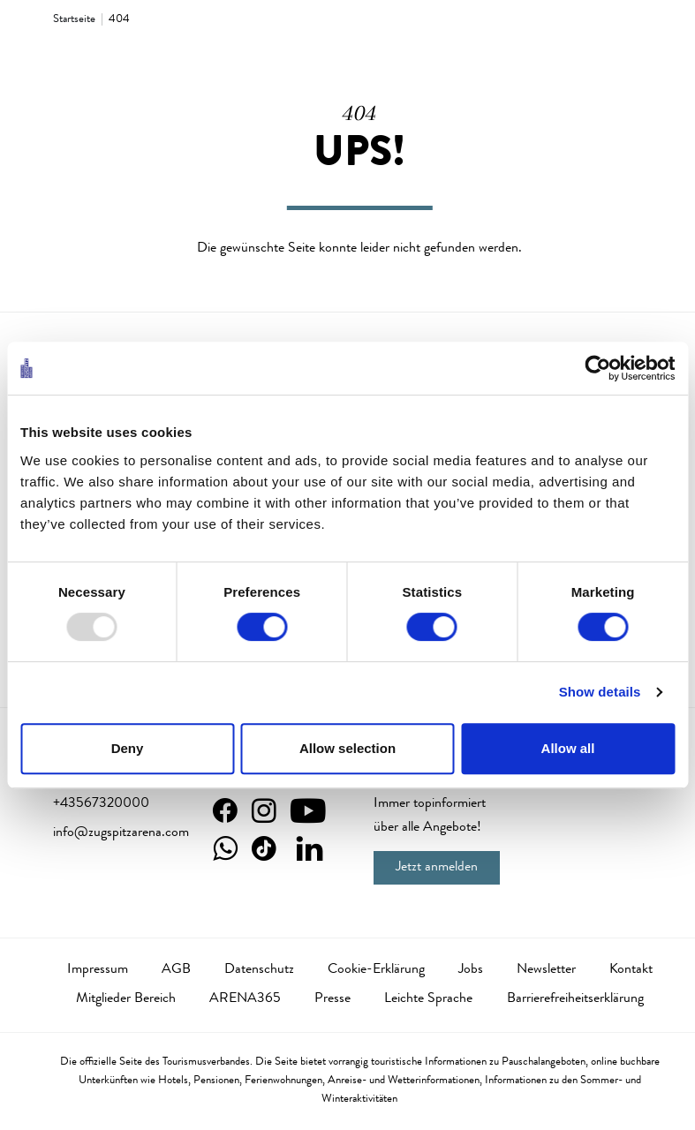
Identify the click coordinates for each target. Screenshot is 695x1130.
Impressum (97, 970)
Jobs (470, 970)
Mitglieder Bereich (126, 999)
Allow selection (347, 748)
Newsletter (546, 970)
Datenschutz (259, 970)
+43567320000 (101, 804)
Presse (332, 999)
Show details (600, 691)
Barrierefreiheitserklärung (575, 999)
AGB (176, 970)
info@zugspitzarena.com (121, 833)
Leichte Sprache (428, 999)
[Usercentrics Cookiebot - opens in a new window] (597, 368)
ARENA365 (245, 999)
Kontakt (631, 970)
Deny (127, 748)
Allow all (568, 748)
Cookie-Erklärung (376, 970)
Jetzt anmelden (437, 868)
